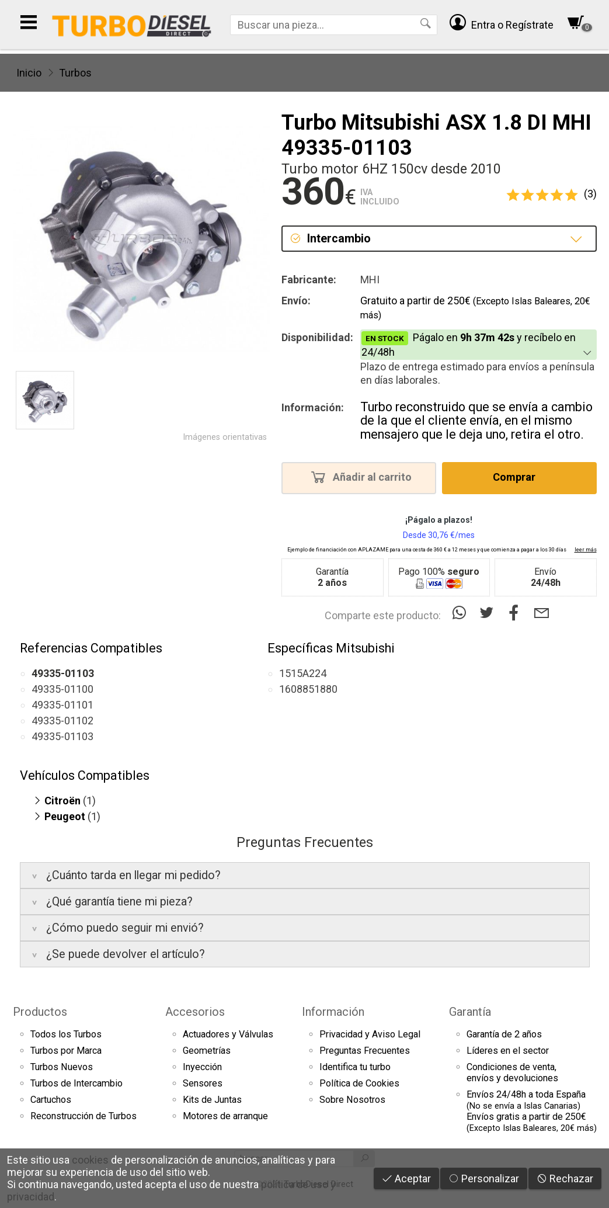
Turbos (75, 73)
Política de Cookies (359, 1083)
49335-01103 (62, 736)
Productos (40, 1012)
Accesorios (195, 1012)
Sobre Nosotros (352, 1099)
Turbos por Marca (66, 1050)
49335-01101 (62, 705)
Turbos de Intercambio (76, 1083)
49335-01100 (62, 689)
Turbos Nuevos (61, 1066)
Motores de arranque (225, 1116)
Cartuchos (50, 1099)
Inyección (202, 1066)
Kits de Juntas (212, 1099)
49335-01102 (62, 720)
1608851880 (308, 689)
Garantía (470, 1012)
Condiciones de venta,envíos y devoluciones (512, 1072)
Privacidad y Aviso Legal (369, 1034)
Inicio (28, 73)
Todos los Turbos (66, 1034)
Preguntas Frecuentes (364, 1050)
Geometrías (207, 1050)
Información (333, 1012)
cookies (90, 1160)
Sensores (202, 1083)
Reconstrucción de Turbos (83, 1116)
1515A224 (302, 673)
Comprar (517, 476)
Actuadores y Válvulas (228, 1034)
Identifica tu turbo (355, 1066)
